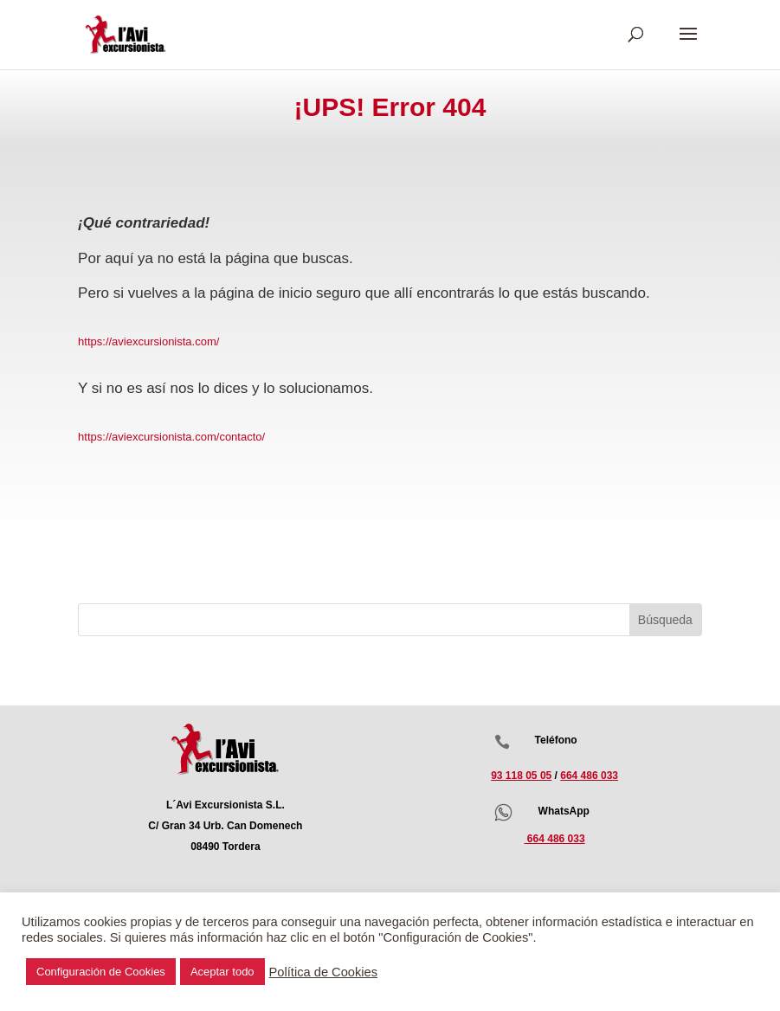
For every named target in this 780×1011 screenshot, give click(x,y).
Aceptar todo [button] (222, 971)
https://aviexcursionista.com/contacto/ (171, 436)
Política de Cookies (323, 972)
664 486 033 (589, 776)
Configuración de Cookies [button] (100, 971)
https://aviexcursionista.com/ (148, 341)
